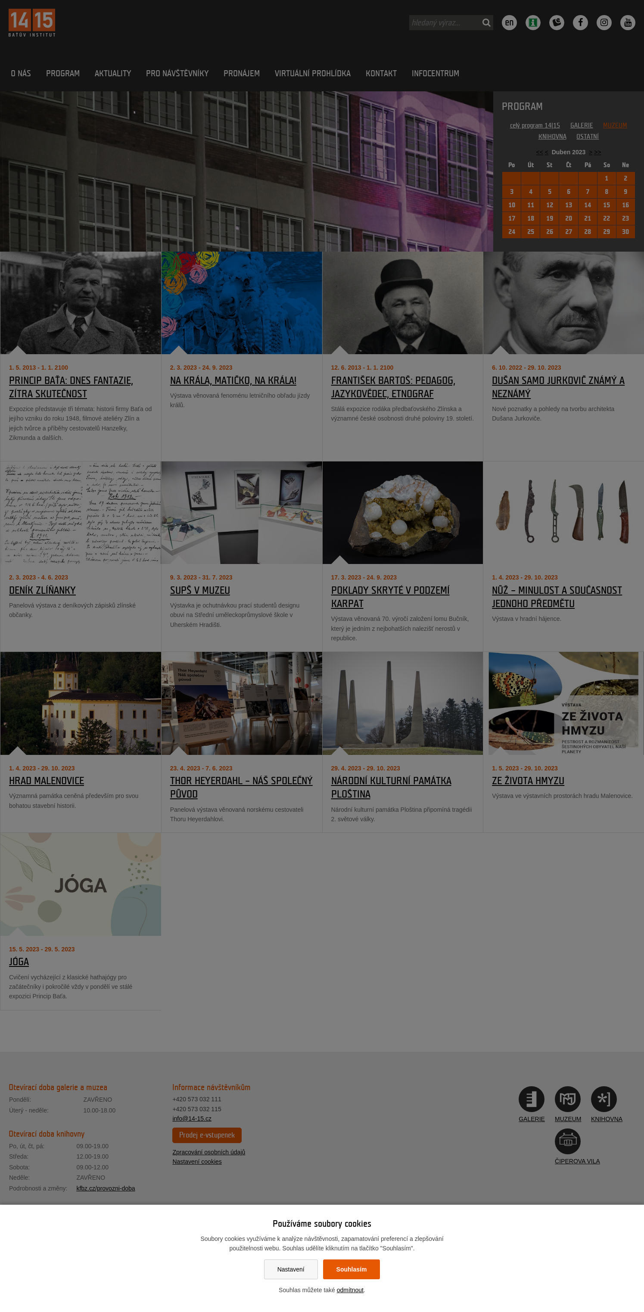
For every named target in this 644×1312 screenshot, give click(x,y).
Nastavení (291, 1269)
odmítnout (350, 1290)
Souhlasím (351, 1269)
